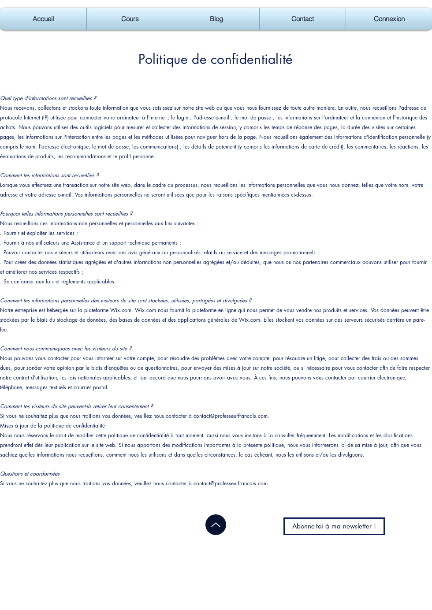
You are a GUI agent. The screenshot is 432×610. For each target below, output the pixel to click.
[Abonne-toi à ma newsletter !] (334, 526)
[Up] (215, 524)
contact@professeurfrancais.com (231, 416)
